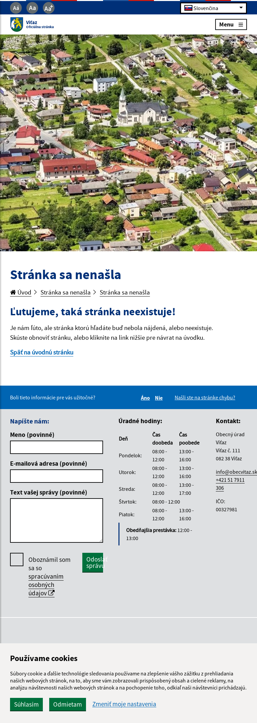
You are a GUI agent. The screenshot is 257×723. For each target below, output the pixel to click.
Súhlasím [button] (26, 704)
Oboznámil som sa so (49, 576)
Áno (146, 397)
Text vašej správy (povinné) (48, 492)
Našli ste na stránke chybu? (205, 397)
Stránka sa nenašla (65, 292)
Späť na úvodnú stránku (41, 352)
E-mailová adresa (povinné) (48, 463)
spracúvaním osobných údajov (46, 584)
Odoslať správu (94, 562)
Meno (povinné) (32, 435)
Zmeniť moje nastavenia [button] (124, 704)
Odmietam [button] (67, 704)
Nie (160, 397)
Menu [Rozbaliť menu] (231, 24)
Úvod (20, 292)
